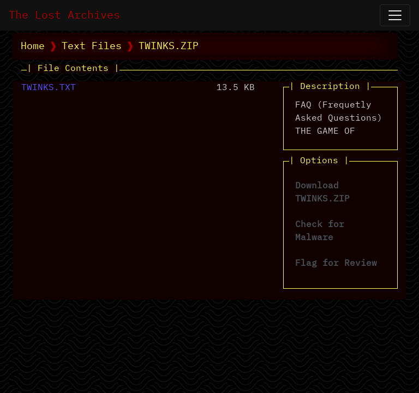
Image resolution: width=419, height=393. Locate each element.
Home (33, 46)
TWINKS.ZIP (169, 46)
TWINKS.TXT (48, 88)
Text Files (92, 46)
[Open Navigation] (395, 15)
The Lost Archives (64, 15)
